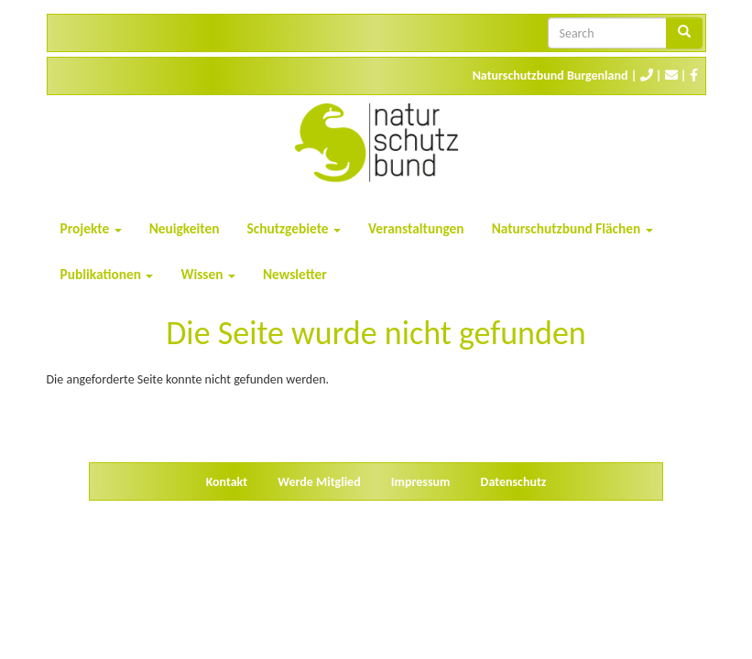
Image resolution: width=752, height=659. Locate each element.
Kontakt (226, 482)
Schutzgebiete (294, 228)
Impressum (421, 482)
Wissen (207, 274)
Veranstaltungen (416, 228)
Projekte (91, 228)
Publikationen (107, 274)
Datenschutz (514, 482)
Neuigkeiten (184, 228)
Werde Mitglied (319, 482)
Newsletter (295, 274)
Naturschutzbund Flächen (572, 228)
